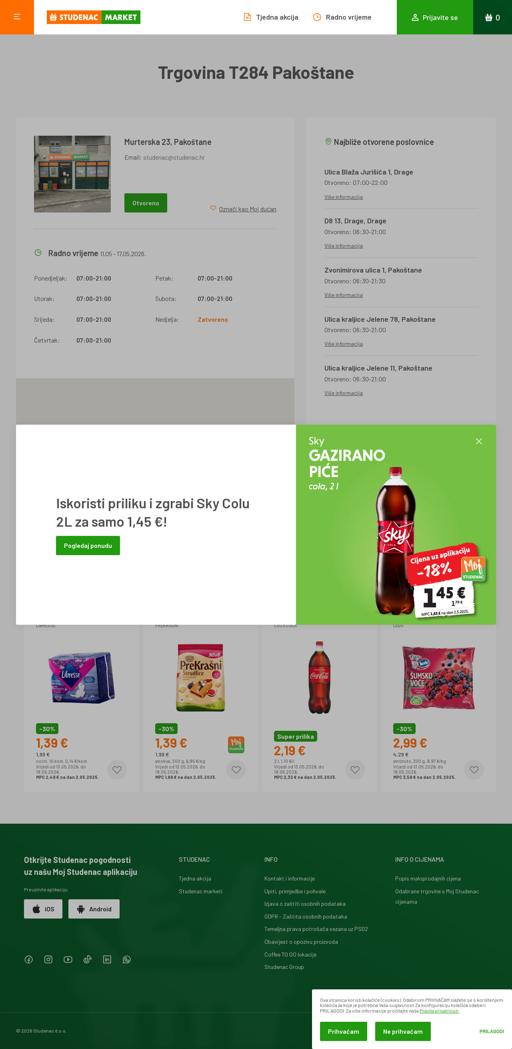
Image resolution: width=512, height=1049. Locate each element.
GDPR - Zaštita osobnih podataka (305, 916)
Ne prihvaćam (403, 1031)
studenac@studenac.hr (174, 157)
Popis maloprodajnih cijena (428, 878)
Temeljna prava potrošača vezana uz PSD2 (316, 928)
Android (94, 909)
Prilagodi (492, 1031)
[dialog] (412, 1019)
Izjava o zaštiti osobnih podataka (305, 903)
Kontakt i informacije (289, 878)
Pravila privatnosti (439, 1010)
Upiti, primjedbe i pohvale (295, 891)
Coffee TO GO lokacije (290, 954)
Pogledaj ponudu (88, 545)
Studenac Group (284, 966)
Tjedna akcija (195, 878)
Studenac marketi (200, 891)
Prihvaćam (343, 1031)
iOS (43, 909)
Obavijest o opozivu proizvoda (301, 941)
